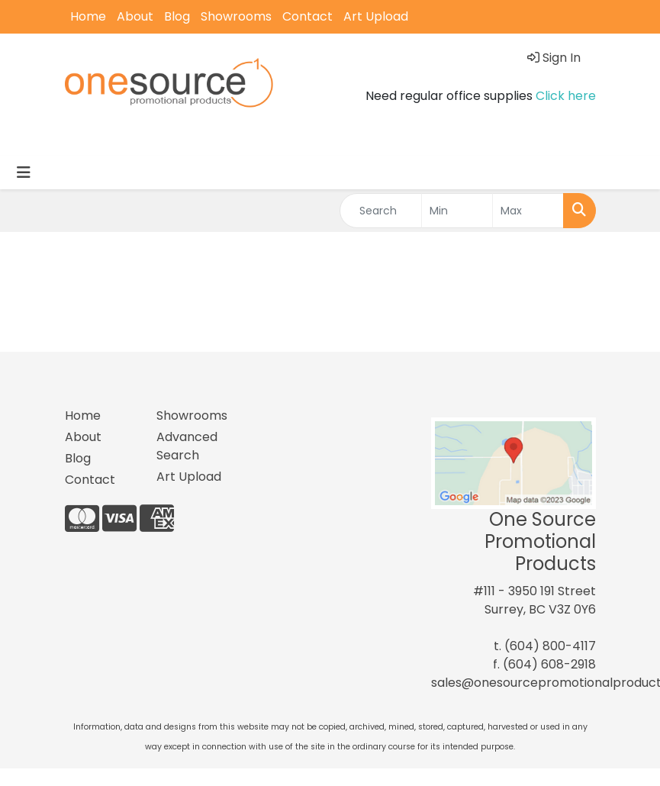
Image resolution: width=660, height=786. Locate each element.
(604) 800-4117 (550, 646)
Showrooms (236, 16)
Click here (566, 96)
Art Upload (375, 16)
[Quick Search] (381, 210)
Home (88, 16)
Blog (177, 16)
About (135, 16)
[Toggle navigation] (24, 172)
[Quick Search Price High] (528, 210)
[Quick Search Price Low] (457, 210)
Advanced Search (186, 446)
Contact (307, 16)
